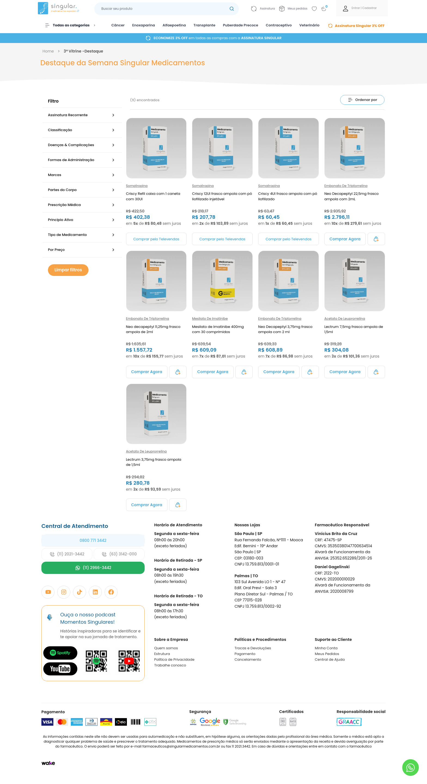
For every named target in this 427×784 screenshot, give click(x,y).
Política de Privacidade (174, 659)
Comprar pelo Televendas (156, 239)
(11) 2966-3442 (93, 568)
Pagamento (244, 653)
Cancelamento (247, 659)
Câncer (118, 25)
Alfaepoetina (174, 25)
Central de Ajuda (330, 659)
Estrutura (162, 653)
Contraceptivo (279, 25)
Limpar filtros (68, 270)
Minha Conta (326, 648)
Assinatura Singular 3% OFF (356, 25)
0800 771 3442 (93, 540)
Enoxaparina (143, 25)
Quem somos (166, 648)
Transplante (204, 25)
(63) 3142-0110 (119, 554)
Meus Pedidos (327, 653)
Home (48, 51)
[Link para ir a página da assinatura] (263, 9)
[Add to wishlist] (314, 9)
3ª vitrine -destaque (83, 51)
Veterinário (309, 25)
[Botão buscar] (231, 9)
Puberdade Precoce (240, 25)
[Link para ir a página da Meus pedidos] (293, 9)
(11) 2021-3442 (67, 554)
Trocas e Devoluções (252, 648)
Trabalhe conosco (170, 665)
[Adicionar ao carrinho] (345, 239)
